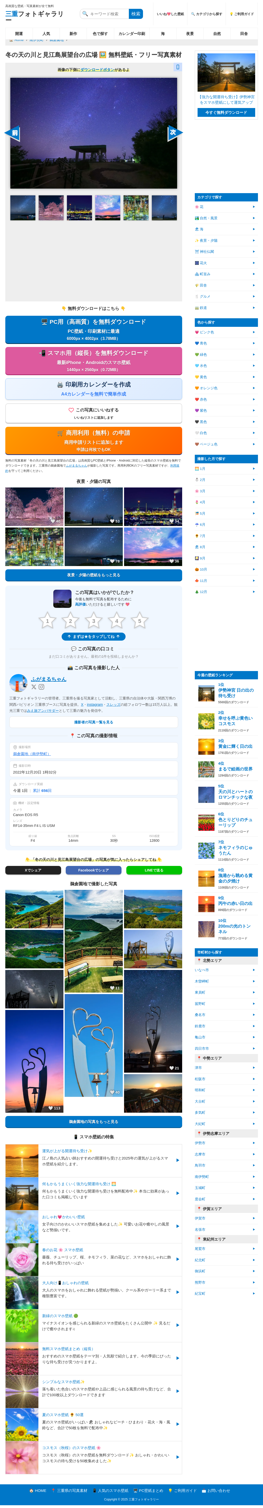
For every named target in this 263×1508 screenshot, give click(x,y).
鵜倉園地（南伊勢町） (32, 756)
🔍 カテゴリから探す (206, 14)
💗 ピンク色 (204, 332)
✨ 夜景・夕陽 (206, 240)
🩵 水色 (201, 366)
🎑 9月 (200, 558)
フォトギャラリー (34, 17)
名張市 (200, 1230)
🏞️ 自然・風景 (206, 218)
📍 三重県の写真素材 (69, 1493)
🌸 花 (199, 207)
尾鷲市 (200, 1249)
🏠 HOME (37, 1493)
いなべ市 (202, 970)
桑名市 (200, 1015)
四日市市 (202, 1048)
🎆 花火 (201, 263)
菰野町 (200, 1004)
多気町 (200, 1112)
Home (19, 40)
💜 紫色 (201, 410)
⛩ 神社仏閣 (204, 252)
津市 (198, 1068)
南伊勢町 (37, 40)
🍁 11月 (201, 581)
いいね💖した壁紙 (170, 14)
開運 (19, 33)
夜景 (190, 33)
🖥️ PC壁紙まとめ (148, 1493)
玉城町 (200, 1188)
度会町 (200, 1199)
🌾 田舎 (201, 285)
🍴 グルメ (203, 296)
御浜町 (200, 1271)
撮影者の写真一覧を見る (93, 725)
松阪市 (200, 1079)
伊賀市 (200, 1218)
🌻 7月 (200, 536)
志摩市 (200, 1154)
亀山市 (200, 1037)
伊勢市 (200, 1143)
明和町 (200, 1090)
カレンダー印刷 (131, 33)
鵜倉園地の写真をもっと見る (93, 1125)
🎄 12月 (201, 592)
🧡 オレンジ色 (206, 388)
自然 (217, 33)
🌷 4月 (200, 502)
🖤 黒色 (201, 422)
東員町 (200, 992)
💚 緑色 (201, 355)
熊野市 (200, 1282)
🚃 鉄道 (201, 308)
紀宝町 (200, 1293)
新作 (73, 33)
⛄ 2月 (200, 480)
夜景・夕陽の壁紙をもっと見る (93, 577)
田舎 (244, 33)
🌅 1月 (200, 469)
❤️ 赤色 (201, 399)
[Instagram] (41, 690)
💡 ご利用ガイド (241, 14)
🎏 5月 (200, 513)
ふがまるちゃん (76, 468)
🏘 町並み (203, 274)
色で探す (100, 33)
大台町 (200, 1101)
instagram (95, 707)
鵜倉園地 (57, 40)
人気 (46, 33)
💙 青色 (201, 343)
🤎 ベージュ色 (206, 444)
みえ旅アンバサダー (43, 714)
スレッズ (113, 707)
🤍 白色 (201, 433)
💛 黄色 (201, 377)
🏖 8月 (200, 547)
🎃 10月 (201, 569)
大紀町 (200, 1124)
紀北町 (200, 1260)
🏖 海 (199, 229)
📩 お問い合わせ (216, 1493)
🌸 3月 (200, 491)
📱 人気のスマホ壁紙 (110, 1493)
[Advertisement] (93, 260)
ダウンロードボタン (97, 69)
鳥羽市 (200, 1165)
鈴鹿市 (200, 1026)
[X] (34, 690)
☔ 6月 (200, 525)
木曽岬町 (202, 981)
